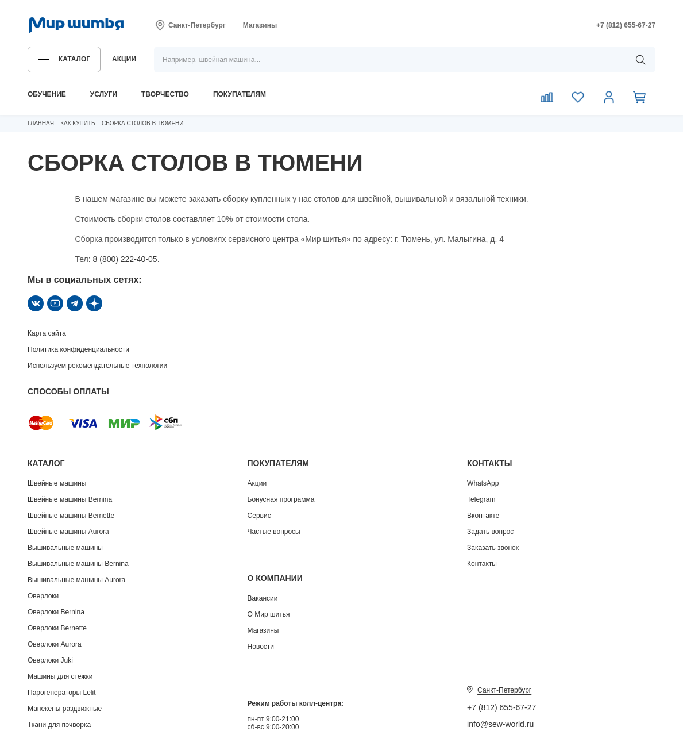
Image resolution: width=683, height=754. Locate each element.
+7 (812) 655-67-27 (501, 707)
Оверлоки (43, 596)
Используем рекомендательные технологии (97, 365)
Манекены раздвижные (65, 709)
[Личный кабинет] (608, 96)
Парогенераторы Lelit (62, 692)
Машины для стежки (60, 676)
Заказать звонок (493, 548)
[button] (64, 59)
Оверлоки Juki (50, 660)
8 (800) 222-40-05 (125, 259)
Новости (261, 647)
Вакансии (263, 598)
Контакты (482, 564)
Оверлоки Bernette (57, 628)
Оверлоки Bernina (56, 612)
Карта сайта (47, 333)
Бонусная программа (281, 499)
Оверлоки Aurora (55, 644)
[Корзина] (639, 96)
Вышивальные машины (65, 548)
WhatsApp (483, 483)
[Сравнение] (546, 96)
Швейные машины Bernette (71, 515)
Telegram (481, 499)
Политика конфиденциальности (78, 349)
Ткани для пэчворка (59, 725)
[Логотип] (77, 25)
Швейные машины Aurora (68, 532)
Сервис (259, 515)
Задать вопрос (490, 532)
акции (124, 59)
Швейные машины (57, 483)
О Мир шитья (269, 614)
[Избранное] (577, 96)
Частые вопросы (274, 532)
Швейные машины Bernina (70, 499)
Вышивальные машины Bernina (78, 564)
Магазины (260, 25)
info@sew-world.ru (500, 724)
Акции (257, 483)
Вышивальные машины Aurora (76, 580)
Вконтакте (483, 515)
